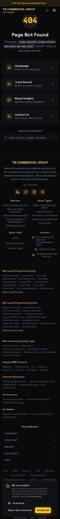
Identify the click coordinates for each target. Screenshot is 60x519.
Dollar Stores (27, 346)
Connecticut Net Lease (13, 317)
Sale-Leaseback (38, 475)
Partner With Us (10, 417)
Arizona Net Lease (11, 310)
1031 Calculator (18, 475)
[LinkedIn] (17, 192)
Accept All (43, 510)
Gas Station (31, 370)
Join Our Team (15, 248)
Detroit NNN (8, 288)
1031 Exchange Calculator (14, 381)
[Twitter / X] (26, 192)
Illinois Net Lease (48, 323)
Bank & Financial (48, 352)
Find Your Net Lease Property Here (30, 3)
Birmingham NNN (27, 279)
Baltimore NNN (9, 279)
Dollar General (21, 367)
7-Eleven (19, 370)
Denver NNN (38, 285)
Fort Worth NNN (46, 288)
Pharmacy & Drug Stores (14, 349)
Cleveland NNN (41, 282)
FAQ (43, 384)
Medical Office (31, 352)
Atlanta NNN (27, 275)
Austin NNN (41, 275)
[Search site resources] (30, 138)
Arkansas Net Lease (31, 310)
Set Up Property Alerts (13, 399)
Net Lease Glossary (15, 243)
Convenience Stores (12, 352)
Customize (16, 503)
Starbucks (42, 367)
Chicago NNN (25, 282)
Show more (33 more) (14, 292)
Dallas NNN (25, 285)
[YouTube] (42, 192)
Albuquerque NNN (11, 275)
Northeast (30, 433)
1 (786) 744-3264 (46, 249)
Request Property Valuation (15, 414)
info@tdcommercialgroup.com (46, 255)
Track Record (9, 388)
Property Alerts (10, 384)
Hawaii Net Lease (11, 323)
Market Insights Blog (28, 384)
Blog (15, 471)
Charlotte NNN (9, 282)
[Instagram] (34, 192)
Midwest (30, 447)
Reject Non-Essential (20, 510)
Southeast (30, 440)
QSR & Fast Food (10, 346)
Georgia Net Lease (31, 320)
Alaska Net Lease (32, 307)
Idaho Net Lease (29, 323)
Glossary (27, 471)
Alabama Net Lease (12, 307)
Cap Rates (49, 471)
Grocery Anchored (11, 355)
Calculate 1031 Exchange (37, 399)
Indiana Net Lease (11, 326)
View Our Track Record (41, 414)
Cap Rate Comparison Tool (41, 381)
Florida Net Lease (11, 320)
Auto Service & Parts (37, 349)
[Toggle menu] (54, 10)
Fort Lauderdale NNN (26, 288)
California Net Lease (12, 314)
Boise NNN (42, 279)
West (30, 460)
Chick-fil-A (8, 370)
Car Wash (44, 370)
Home (15, 238)
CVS (33, 367)
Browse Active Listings (13, 402)
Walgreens (8, 367)
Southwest (30, 453)
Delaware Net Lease (36, 317)
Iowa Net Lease (29, 326)
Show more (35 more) (14, 330)
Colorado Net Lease (33, 314)
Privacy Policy (34, 496)
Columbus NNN (10, 285)
